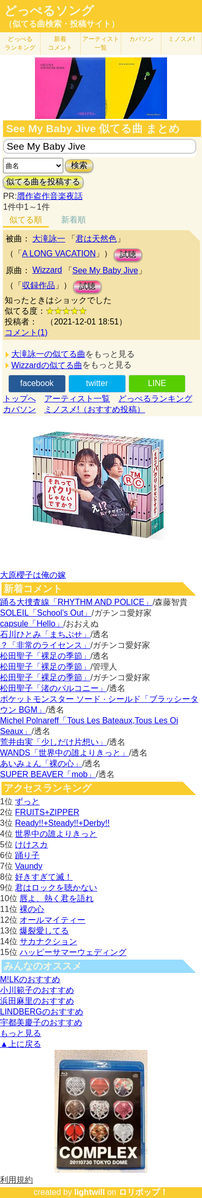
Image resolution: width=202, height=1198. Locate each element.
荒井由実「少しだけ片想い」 (53, 742)
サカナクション (48, 941)
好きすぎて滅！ (43, 876)
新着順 (73, 219)
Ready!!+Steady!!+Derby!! (62, 823)
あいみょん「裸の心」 (41, 763)
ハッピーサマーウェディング (73, 952)
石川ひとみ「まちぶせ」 (45, 634)
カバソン (141, 39)
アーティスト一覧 (77, 398)
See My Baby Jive (105, 270)
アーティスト (100, 43)
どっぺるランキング (155, 398)
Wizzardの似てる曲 (46, 365)
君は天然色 (96, 238)
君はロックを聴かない (56, 887)
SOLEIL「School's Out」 (45, 612)
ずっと (27, 801)
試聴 (128, 254)
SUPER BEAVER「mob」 (48, 774)
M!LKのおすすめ (30, 979)
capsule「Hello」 (32, 623)
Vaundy (28, 866)
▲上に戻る (20, 1044)
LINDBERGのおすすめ (41, 1011)
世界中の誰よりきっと (56, 833)
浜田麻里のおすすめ (37, 1001)
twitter (97, 383)
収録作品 (38, 285)
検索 (79, 165)
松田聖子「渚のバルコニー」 (53, 688)
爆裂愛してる (44, 930)
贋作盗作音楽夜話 (50, 196)
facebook (36, 383)
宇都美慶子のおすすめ (41, 1022)
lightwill (89, 1192)
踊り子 (27, 855)
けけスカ (31, 844)
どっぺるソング (49, 10)
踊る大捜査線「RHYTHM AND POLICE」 (76, 602)
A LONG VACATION (59, 253)
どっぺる (20, 43)
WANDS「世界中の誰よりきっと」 (64, 752)
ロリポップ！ (143, 1192)
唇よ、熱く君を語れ (57, 898)
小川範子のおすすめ (37, 990)
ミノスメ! (181, 39)
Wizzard (47, 270)
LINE (157, 383)
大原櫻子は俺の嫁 (33, 575)
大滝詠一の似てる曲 (48, 354)
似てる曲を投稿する (43, 181)
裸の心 (32, 909)
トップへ (19, 398)
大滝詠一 (48, 238)
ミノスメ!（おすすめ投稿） (94, 409)
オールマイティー (52, 920)
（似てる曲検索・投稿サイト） (61, 23)
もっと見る (20, 1033)
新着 (60, 43)
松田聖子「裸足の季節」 (45, 656)
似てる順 (25, 219)
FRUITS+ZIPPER (47, 812)
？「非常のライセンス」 (45, 645)
